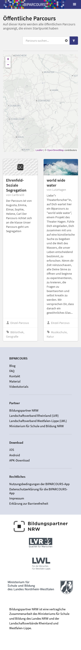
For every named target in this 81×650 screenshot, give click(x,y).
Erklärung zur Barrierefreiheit (28, 503)
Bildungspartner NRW (23, 410)
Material (15, 381)
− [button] (8, 64)
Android (14, 455)
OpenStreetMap (55, 150)
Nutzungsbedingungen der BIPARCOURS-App (39, 484)
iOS (11, 450)
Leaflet (39, 150)
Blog (12, 366)
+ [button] (8, 59)
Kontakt (14, 376)
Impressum (16, 498)
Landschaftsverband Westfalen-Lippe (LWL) (38, 421)
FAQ (11, 371)
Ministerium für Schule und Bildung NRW (36, 426)
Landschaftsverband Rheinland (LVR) (34, 416)
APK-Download (19, 460)
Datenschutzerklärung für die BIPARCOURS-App (38, 491)
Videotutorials (18, 386)
